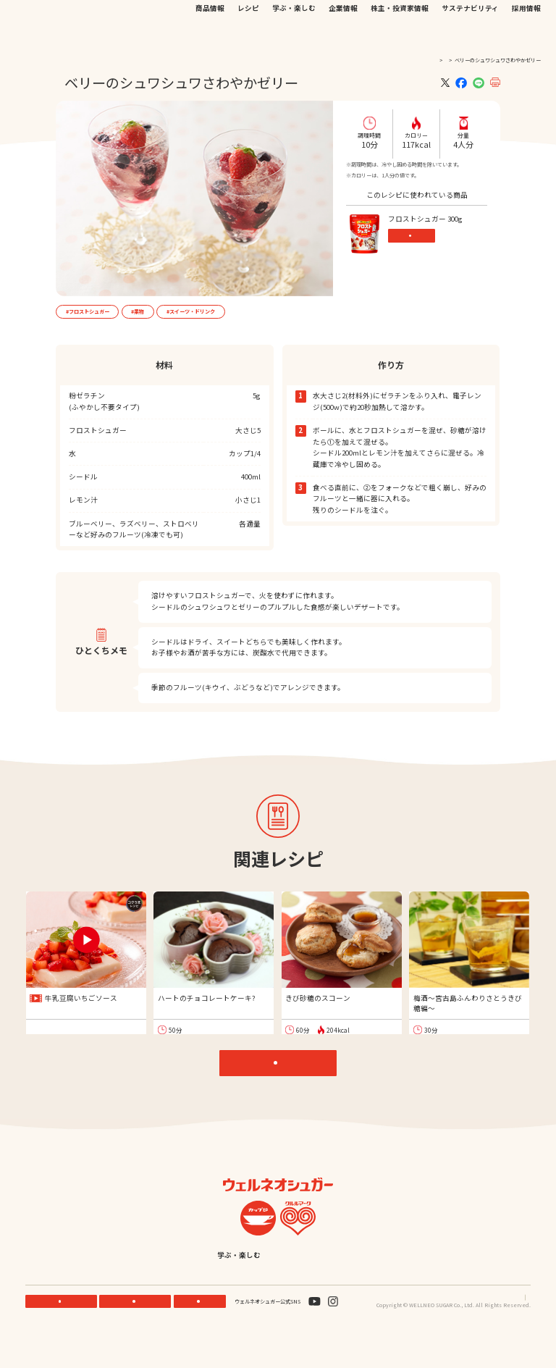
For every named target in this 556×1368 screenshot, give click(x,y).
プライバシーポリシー (464, 1329)
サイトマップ (515, 1329)
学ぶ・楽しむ (294, 36)
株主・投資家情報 (400, 36)
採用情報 (526, 36)
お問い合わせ (377, 16)
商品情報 (209, 36)
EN (424, 16)
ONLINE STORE (138, 1333)
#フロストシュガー (87, 311)
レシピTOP (282, 1072)
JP (411, 16)
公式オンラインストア (326, 16)
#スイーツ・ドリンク (191, 311)
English (347, 1287)
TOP (415, 60)
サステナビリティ (470, 36)
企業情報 (343, 36)
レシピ (248, 36)
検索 (499, 17)
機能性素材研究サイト (265, 16)
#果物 (137, 311)
